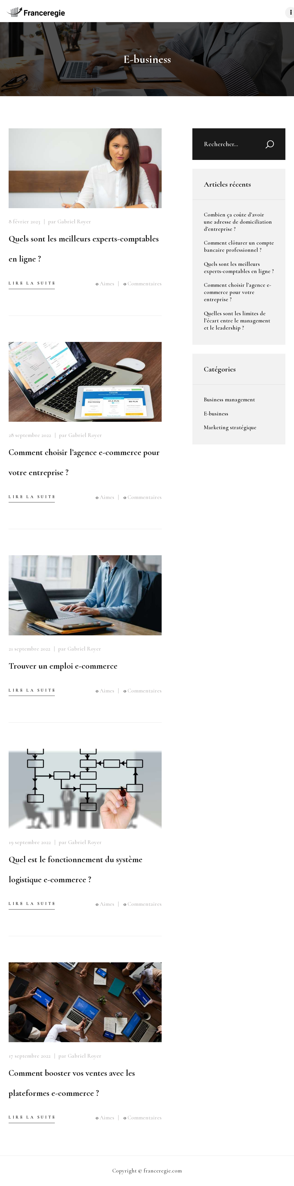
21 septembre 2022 (29, 648)
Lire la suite (32, 283)
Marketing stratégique (230, 427)
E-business (216, 413)
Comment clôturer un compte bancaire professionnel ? (239, 246)
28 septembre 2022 (30, 435)
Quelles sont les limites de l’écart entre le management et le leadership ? (237, 320)
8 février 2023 (24, 221)
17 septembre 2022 (30, 1055)
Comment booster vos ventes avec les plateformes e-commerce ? (72, 1083)
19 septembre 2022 (30, 842)
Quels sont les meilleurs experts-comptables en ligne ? (84, 248)
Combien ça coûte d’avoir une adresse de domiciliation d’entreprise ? (238, 222)
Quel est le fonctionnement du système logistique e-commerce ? (75, 869)
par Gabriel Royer (69, 221)
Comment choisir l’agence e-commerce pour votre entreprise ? (84, 462)
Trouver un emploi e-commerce (63, 666)
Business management (229, 399)
